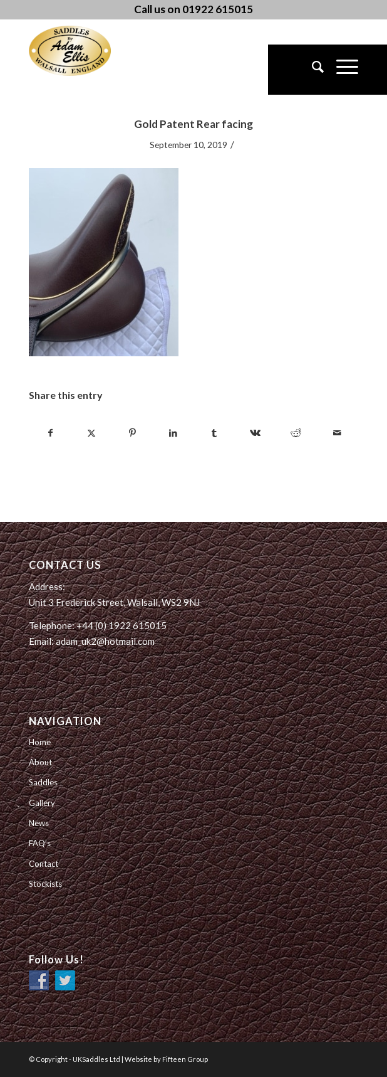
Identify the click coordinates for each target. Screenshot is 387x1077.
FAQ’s (40, 843)
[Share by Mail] (337, 433)
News (39, 823)
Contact (43, 864)
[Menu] (341, 70)
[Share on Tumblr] (214, 433)
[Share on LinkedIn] (173, 433)
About (40, 762)
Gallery (42, 803)
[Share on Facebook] (49, 433)
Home (40, 742)
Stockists (45, 884)
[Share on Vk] (255, 433)
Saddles (43, 782)
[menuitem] (311, 70)
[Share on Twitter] (91, 433)
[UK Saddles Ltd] (91, 51)
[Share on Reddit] (296, 433)
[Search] (311, 70)
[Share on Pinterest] (132, 433)
